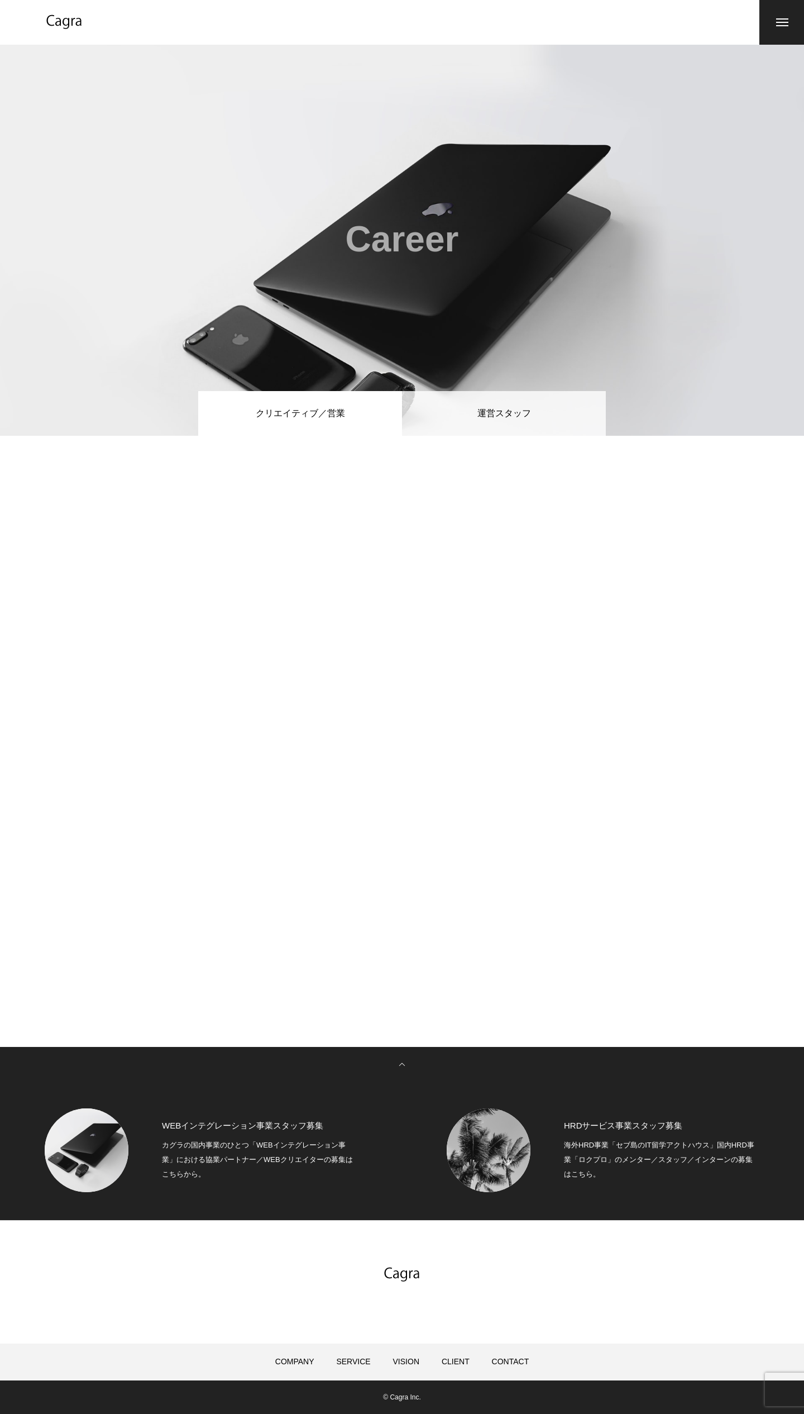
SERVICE (353, 1361)
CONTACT (510, 1361)
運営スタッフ (504, 413)
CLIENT (456, 1361)
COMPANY (294, 1361)
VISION (406, 1361)
